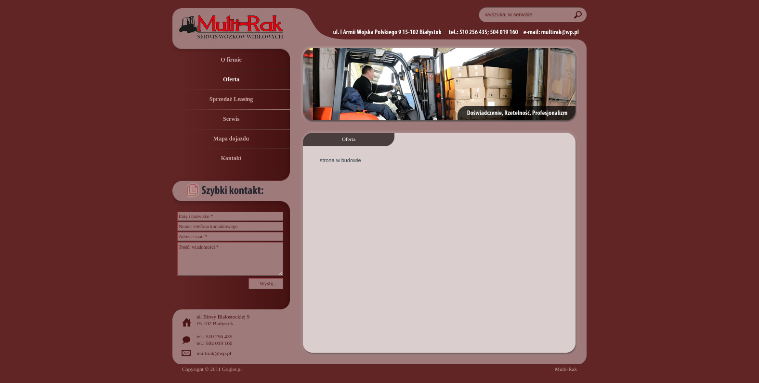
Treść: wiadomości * (230, 259)
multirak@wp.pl (213, 353)
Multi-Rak (566, 369)
